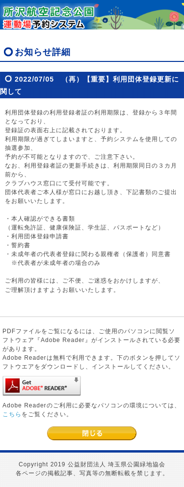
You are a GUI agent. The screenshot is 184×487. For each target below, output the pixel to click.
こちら (12, 414)
